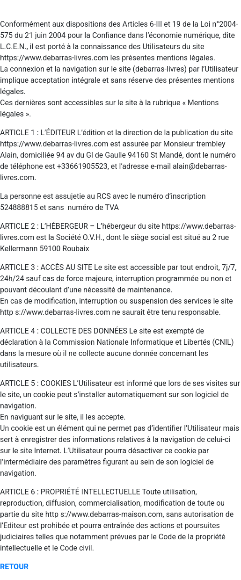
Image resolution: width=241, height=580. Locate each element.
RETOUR (14, 566)
